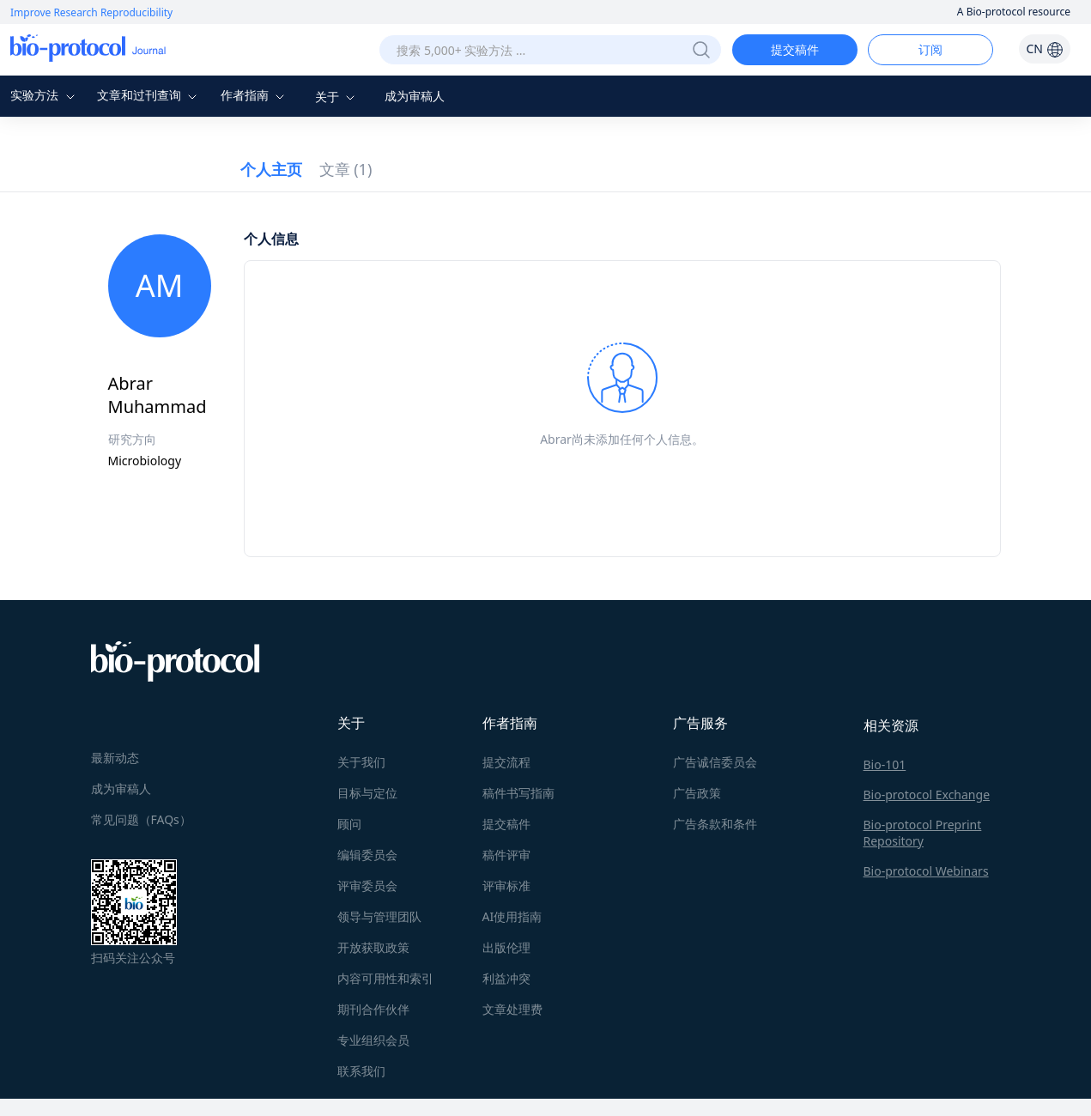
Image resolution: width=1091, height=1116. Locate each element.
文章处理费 (512, 1009)
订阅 (930, 49)
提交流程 (506, 762)
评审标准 (506, 885)
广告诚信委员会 (715, 762)
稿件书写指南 (518, 793)
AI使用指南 (512, 916)
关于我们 (361, 762)
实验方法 (44, 95)
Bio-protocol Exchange (927, 794)
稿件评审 (506, 854)
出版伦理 (506, 947)
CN (1044, 48)
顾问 (349, 824)
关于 (337, 96)
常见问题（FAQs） (141, 819)
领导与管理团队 (379, 916)
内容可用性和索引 (385, 978)
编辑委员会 (367, 854)
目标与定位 (367, 793)
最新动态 (115, 757)
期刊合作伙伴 (373, 1009)
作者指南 (255, 95)
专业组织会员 (373, 1040)
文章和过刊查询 (149, 95)
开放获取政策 (373, 947)
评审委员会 (367, 885)
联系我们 (361, 1071)
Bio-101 (885, 764)
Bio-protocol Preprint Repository (923, 832)
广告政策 (697, 793)
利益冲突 (506, 978)
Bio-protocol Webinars (926, 871)
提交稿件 (795, 49)
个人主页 (271, 169)
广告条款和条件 (715, 824)
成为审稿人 (415, 96)
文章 (346, 169)
